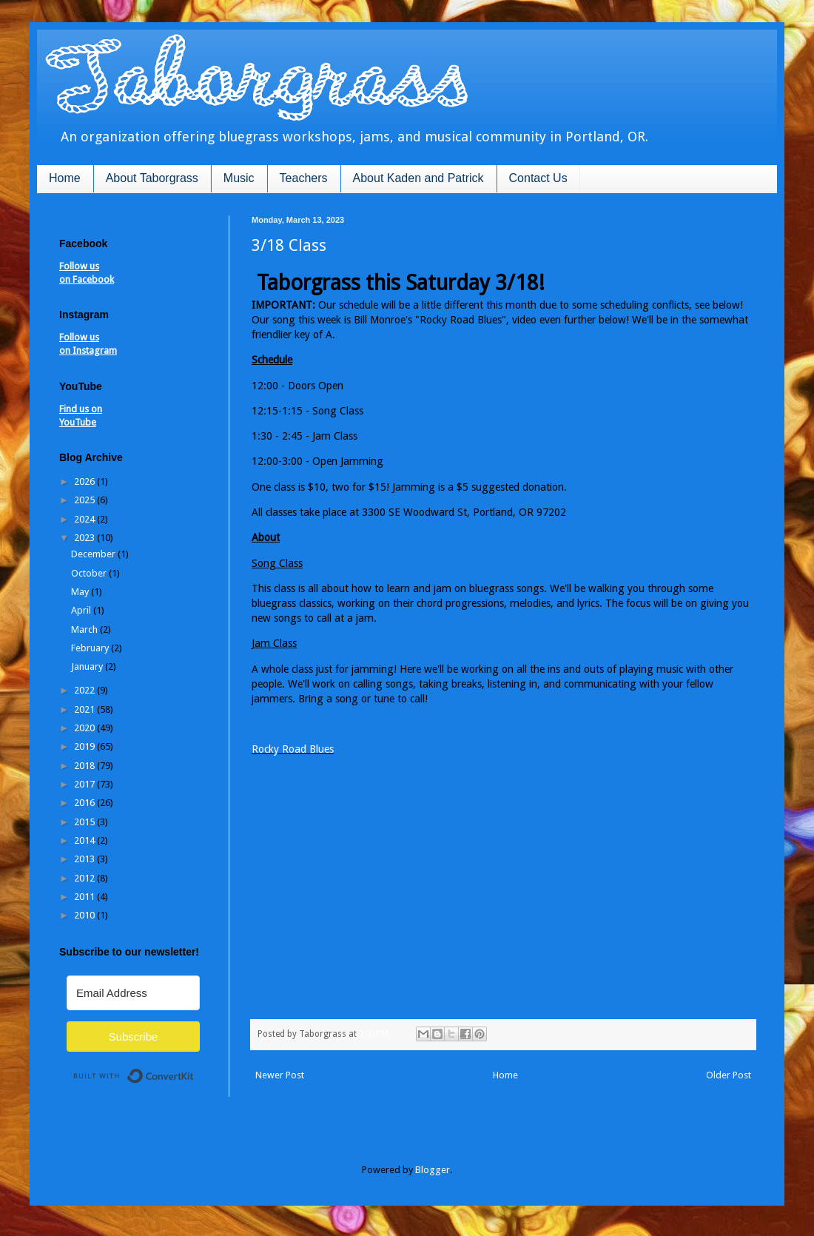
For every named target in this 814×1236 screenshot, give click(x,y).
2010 (85, 915)
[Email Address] (133, 992)
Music (239, 178)
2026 (85, 481)
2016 (85, 802)
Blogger (432, 1169)
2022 (85, 690)
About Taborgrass (152, 178)
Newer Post (279, 1075)
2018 (85, 765)
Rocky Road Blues (293, 749)
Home (65, 178)
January (88, 666)
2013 (85, 858)
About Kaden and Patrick (418, 178)
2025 (85, 500)
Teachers (304, 178)
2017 (85, 784)
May (81, 591)
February (91, 648)
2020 (85, 727)
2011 (85, 896)
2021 (85, 709)
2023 (85, 537)
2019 (85, 746)
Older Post (728, 1075)
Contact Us (538, 178)
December (94, 554)
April (82, 610)
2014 (85, 840)
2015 (85, 821)
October (90, 573)
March (85, 629)
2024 (85, 519)
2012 (85, 878)
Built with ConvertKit (194, 1069)
